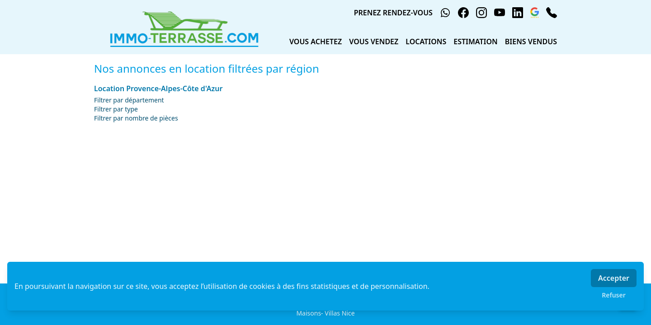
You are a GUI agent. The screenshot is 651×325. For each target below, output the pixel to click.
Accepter (613, 278)
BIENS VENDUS (531, 41)
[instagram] (481, 12)
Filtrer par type (116, 109)
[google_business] (534, 12)
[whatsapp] (445, 12)
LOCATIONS (426, 41)
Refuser (614, 295)
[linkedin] (517, 12)
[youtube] (499, 12)
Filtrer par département (129, 100)
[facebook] (463, 12)
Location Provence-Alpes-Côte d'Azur (158, 88)
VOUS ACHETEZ (315, 41)
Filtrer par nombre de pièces (136, 118)
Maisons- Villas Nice (325, 313)
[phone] (551, 12)
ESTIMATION (475, 41)
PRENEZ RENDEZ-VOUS (393, 13)
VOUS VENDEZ (373, 41)
